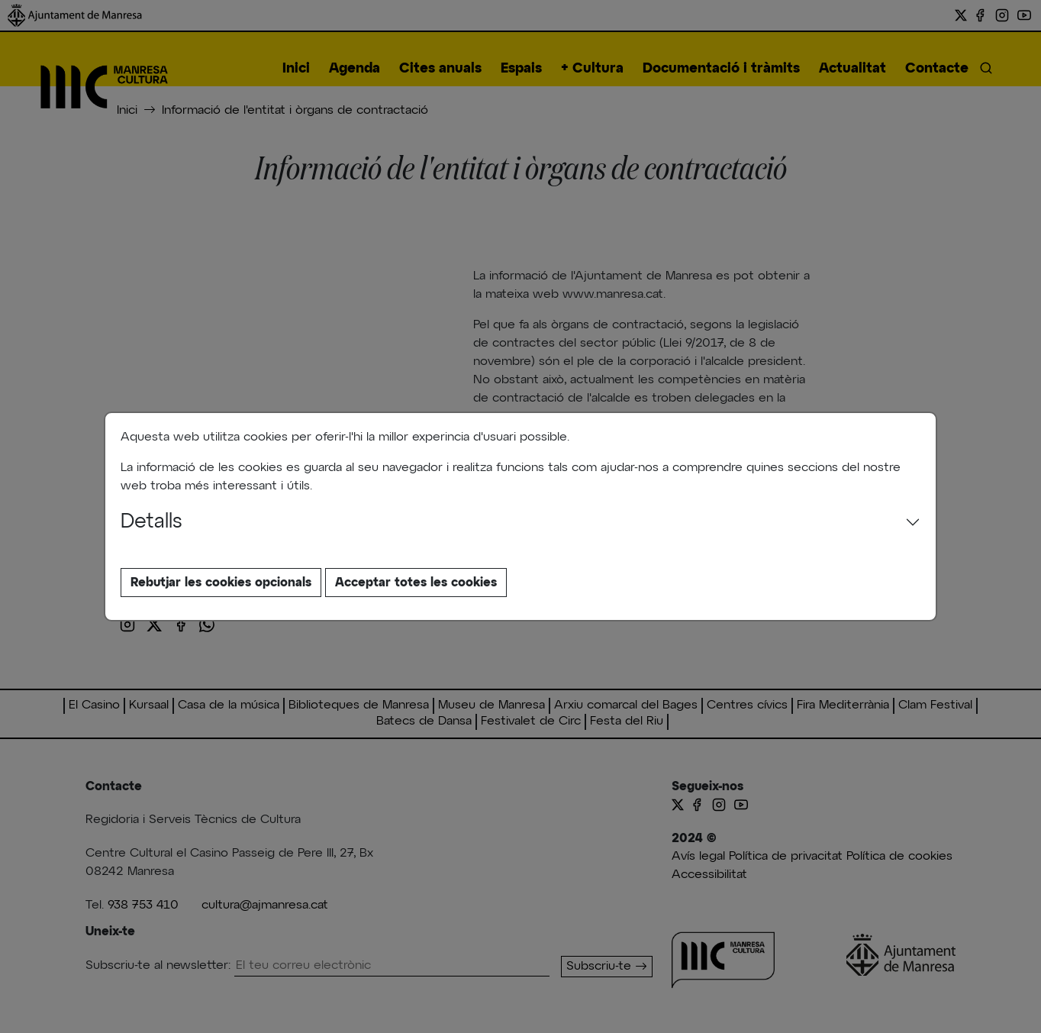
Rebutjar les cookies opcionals (221, 582)
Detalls (151, 522)
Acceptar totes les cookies (416, 582)
